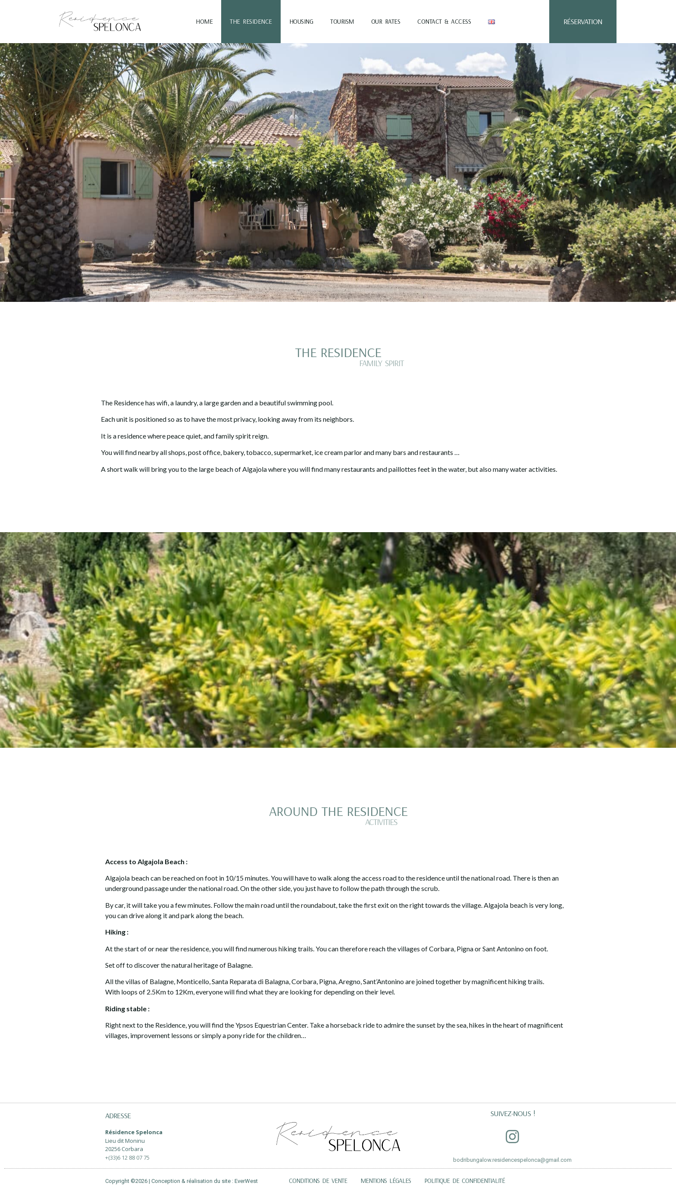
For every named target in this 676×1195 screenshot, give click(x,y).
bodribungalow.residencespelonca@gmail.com (512, 1160)
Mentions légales (385, 1180)
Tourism (342, 21)
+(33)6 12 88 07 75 (127, 1157)
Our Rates (386, 21)
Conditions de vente (318, 1180)
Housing (301, 21)
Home (204, 21)
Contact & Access (444, 21)
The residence (251, 21)
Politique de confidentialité (464, 1180)
